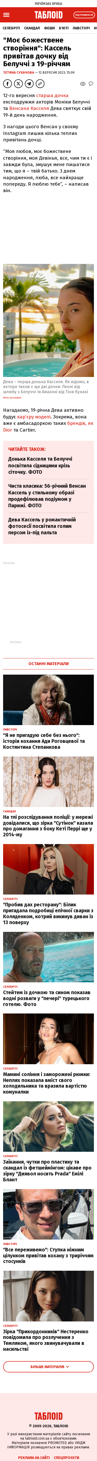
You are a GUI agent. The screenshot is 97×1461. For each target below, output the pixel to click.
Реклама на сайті (34, 1458)
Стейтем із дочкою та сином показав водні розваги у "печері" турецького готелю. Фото (47, 998)
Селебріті (11, 28)
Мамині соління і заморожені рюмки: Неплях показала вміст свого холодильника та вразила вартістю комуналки (46, 1083)
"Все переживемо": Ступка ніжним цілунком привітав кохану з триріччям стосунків (48, 1256)
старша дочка (52, 95)
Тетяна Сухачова (19, 72)
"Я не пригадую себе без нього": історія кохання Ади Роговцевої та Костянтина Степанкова (44, 741)
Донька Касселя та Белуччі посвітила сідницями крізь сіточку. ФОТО (40, 465)
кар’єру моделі (33, 417)
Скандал (32, 28)
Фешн (49, 28)
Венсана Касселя (29, 108)
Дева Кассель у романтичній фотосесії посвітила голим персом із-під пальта (42, 526)
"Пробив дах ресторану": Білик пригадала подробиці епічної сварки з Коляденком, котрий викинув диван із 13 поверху (48, 913)
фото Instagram (12, 398)
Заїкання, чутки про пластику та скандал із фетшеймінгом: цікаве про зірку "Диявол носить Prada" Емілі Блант (47, 1170)
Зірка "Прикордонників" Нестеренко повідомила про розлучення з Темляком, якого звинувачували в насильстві (45, 1340)
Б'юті (64, 28)
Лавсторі (81, 28)
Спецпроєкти (66, 1458)
